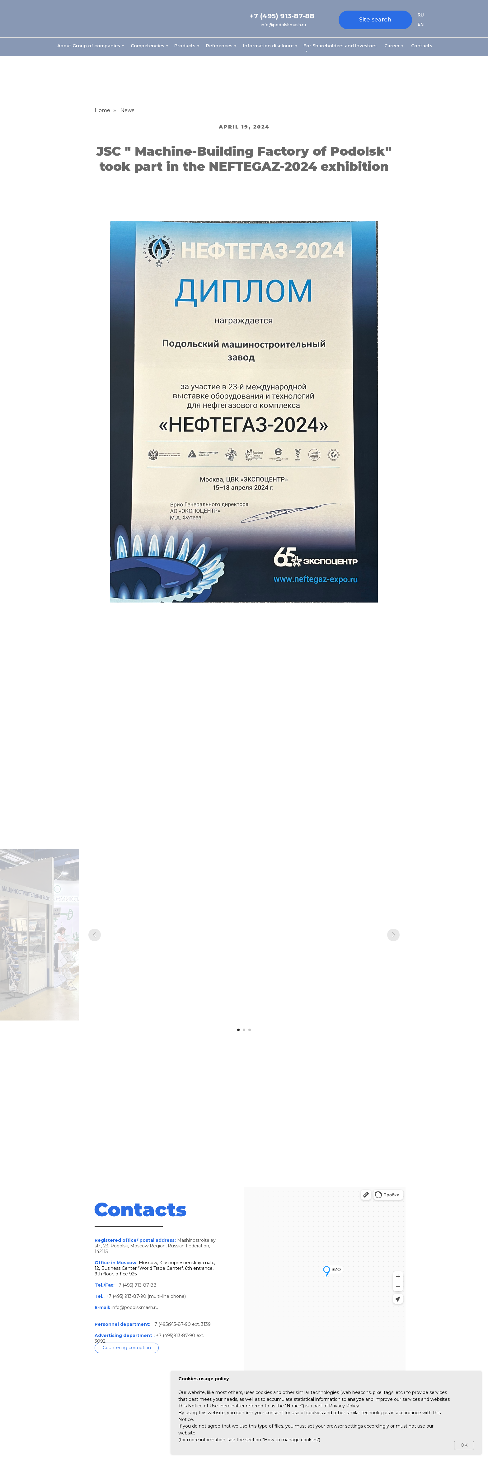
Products (184, 46)
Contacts (421, 46)
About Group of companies (88, 46)
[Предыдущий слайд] (94, 935)
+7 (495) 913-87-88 (282, 16)
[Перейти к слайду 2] (244, 1030)
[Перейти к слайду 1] (238, 1030)
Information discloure (268, 46)
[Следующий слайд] (393, 935)
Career (392, 46)
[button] (127, 1348)
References (219, 46)
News (127, 110)
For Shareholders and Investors (340, 46)
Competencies (147, 46)
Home (102, 110)
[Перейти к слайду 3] (249, 1030)
